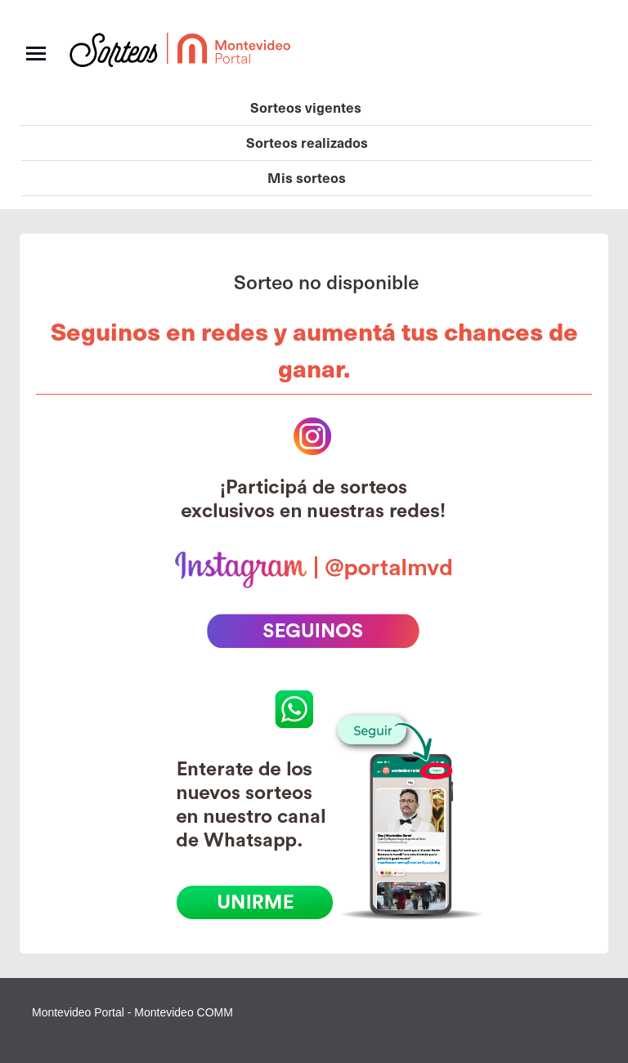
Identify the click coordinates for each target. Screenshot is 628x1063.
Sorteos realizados (307, 142)
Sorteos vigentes (305, 107)
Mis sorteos (306, 177)
